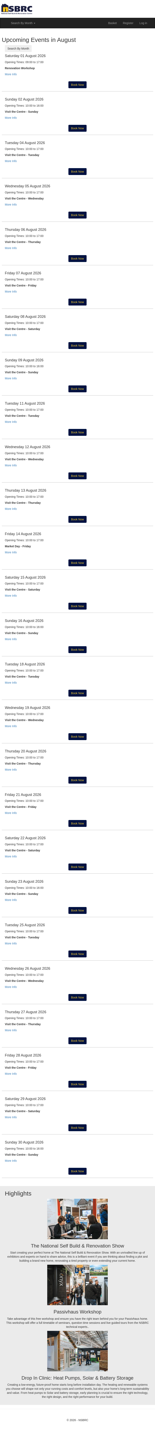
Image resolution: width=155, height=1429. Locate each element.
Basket (112, 23)
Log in (143, 23)
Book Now (77, 84)
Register (128, 23)
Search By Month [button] (23, 23)
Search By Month (18, 48)
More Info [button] (11, 74)
